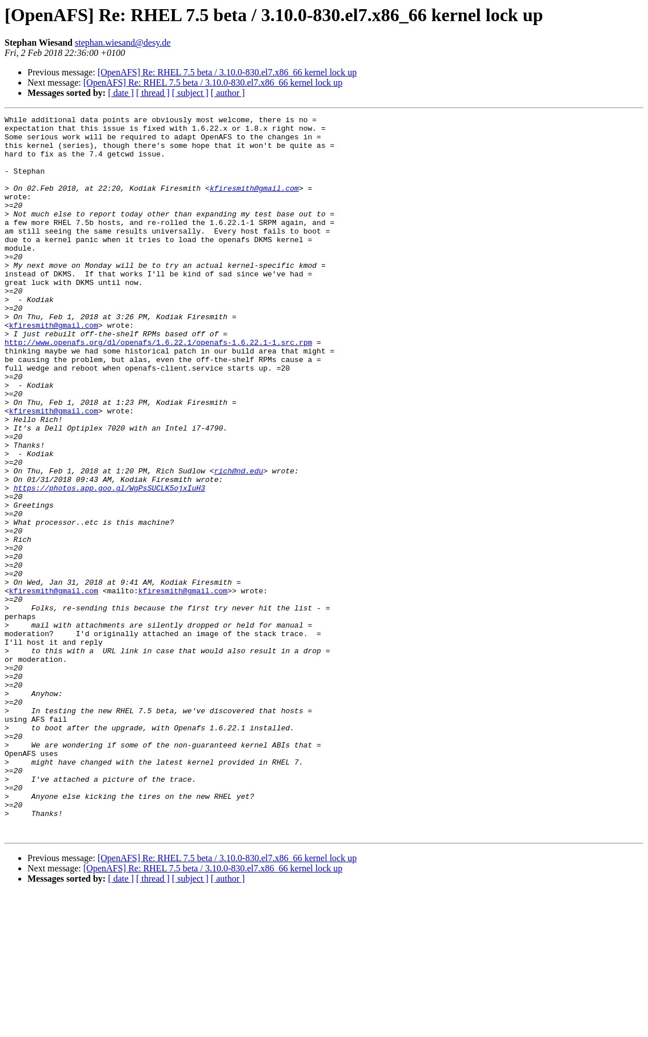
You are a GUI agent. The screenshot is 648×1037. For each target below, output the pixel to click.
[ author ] (228, 93)
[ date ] (121, 93)
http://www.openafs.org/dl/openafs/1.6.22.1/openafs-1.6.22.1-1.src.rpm (158, 388)
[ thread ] (153, 93)
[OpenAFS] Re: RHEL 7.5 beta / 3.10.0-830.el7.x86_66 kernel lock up (227, 72)
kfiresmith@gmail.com (254, 203)
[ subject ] (190, 93)
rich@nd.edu (238, 542)
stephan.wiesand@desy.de (122, 42)
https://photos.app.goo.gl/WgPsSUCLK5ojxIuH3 (109, 563)
